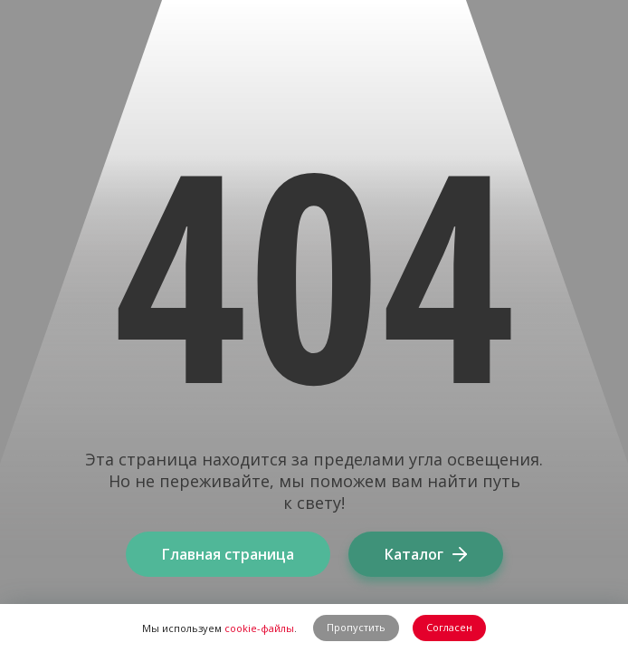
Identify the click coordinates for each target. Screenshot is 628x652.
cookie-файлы (259, 628)
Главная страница (228, 554)
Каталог (426, 554)
